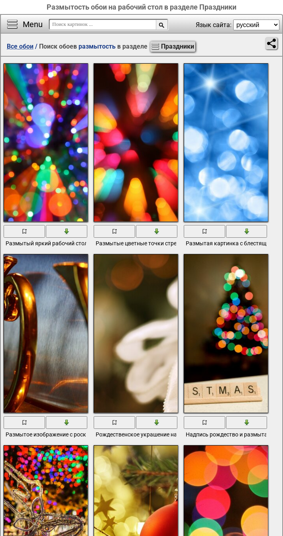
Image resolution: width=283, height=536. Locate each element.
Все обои (20, 46)
